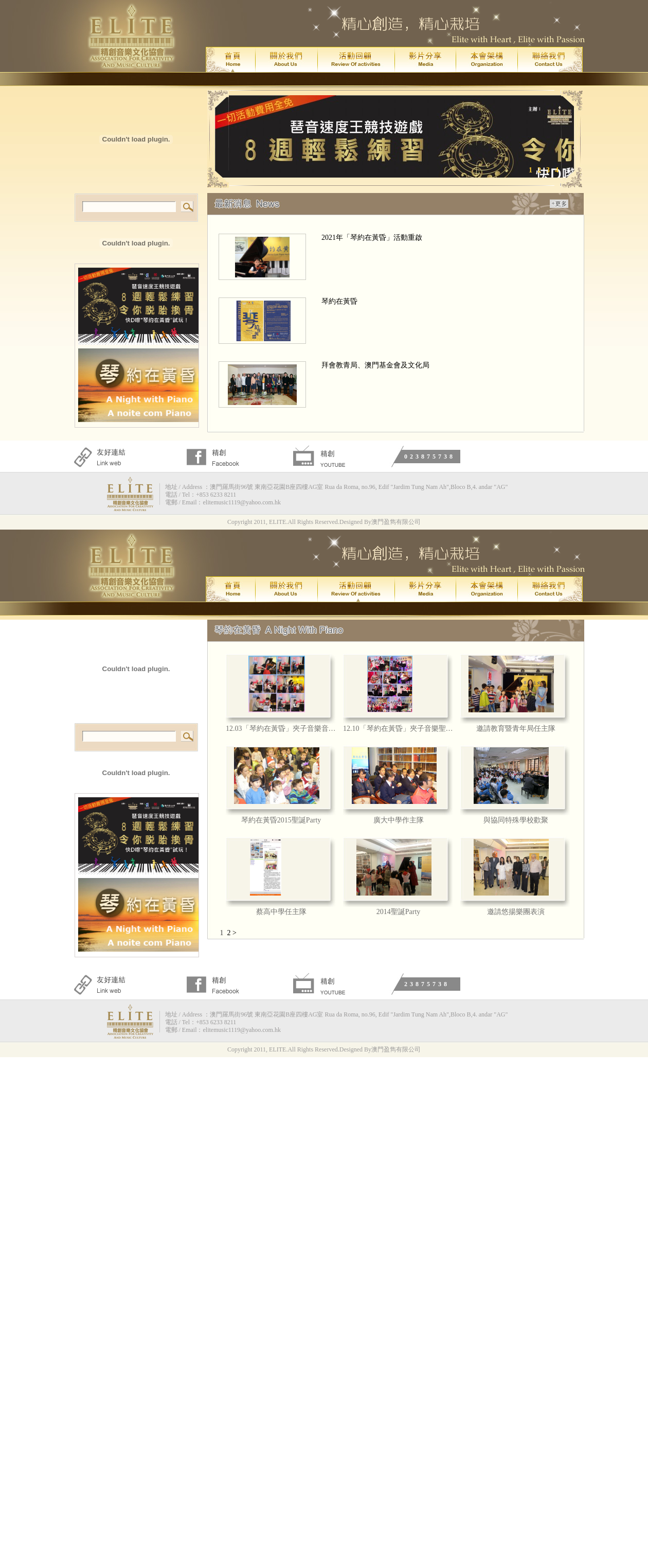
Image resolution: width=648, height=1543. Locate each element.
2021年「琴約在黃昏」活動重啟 (371, 237)
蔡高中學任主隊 (281, 912)
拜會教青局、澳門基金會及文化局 (375, 365)
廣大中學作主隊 (398, 820)
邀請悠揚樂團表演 (516, 912)
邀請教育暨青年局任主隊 (515, 728)
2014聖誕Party (398, 912)
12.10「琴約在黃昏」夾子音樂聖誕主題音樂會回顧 (398, 728)
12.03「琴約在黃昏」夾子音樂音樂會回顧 (281, 728)
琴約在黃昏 (339, 301)
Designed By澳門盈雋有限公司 (380, 521)
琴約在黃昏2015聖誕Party (281, 820)
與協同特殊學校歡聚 (515, 820)
